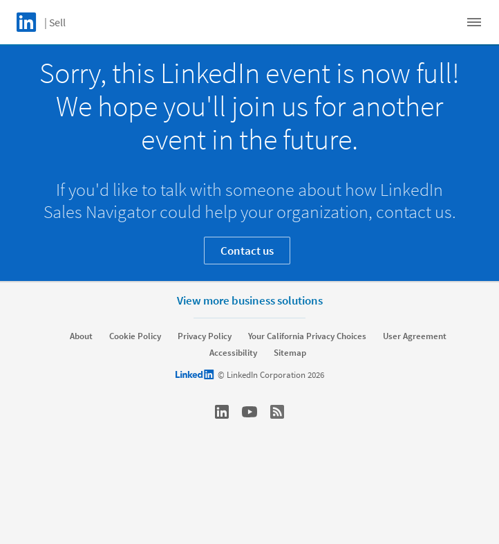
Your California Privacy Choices (307, 336)
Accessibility (233, 353)
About (81, 336)
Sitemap (290, 353)
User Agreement (414, 336)
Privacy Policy (205, 336)
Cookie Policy (135, 336)
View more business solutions (250, 300)
